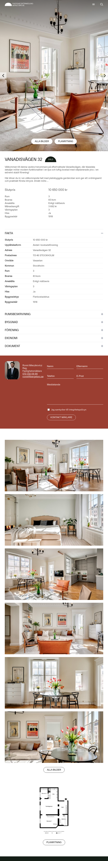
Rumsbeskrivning (18, 314)
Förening (12, 330)
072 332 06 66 (30, 373)
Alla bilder (42, 141)
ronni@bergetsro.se (32, 376)
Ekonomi (11, 338)
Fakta (9, 233)
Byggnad (11, 322)
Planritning (65, 141)
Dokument (12, 346)
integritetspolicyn (77, 409)
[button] (3, 75)
